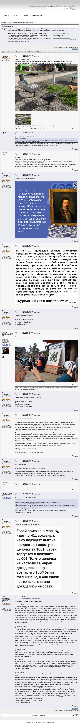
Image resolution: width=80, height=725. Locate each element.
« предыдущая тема (59, 47)
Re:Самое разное (28, 55)
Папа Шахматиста (6, 174)
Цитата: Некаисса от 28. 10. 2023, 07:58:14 (25, 497)
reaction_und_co (7, 493)
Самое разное (29, 22)
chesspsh (3, 22)
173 (12, 49)
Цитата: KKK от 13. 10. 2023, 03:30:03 (24, 137)
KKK (3, 55)
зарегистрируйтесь (70, 6)
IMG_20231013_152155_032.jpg (23, 126)
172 (10, 49)
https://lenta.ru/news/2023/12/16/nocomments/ (29, 452)
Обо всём (21, 22)
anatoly (4, 332)
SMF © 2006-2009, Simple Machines (46, 722)
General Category (12, 22)
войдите (58, 6)
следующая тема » (72, 47)
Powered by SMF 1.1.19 (31, 722)
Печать (75, 49)
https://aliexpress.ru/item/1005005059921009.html (30, 163)
